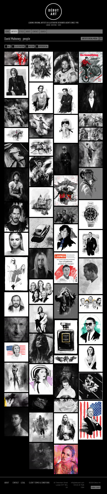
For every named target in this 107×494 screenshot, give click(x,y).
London (48, 25)
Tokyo (59, 25)
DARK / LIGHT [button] (95, 487)
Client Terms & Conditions (39, 482)
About (6, 482)
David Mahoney (12, 38)
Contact (16, 482)
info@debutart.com (77, 483)
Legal (23, 482)
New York (54, 25)
